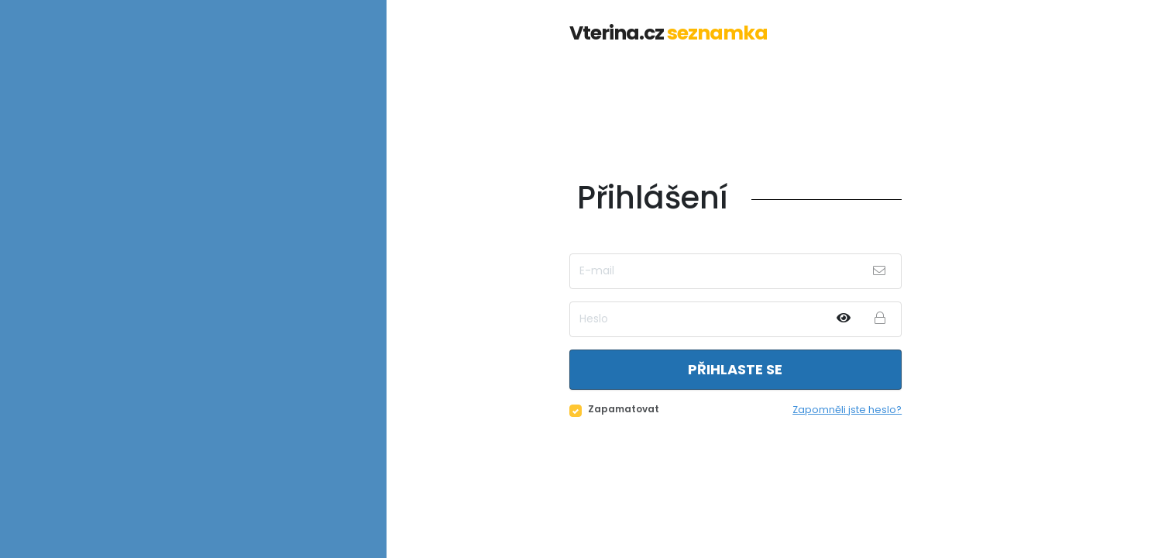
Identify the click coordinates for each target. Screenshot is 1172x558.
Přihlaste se (735, 369)
